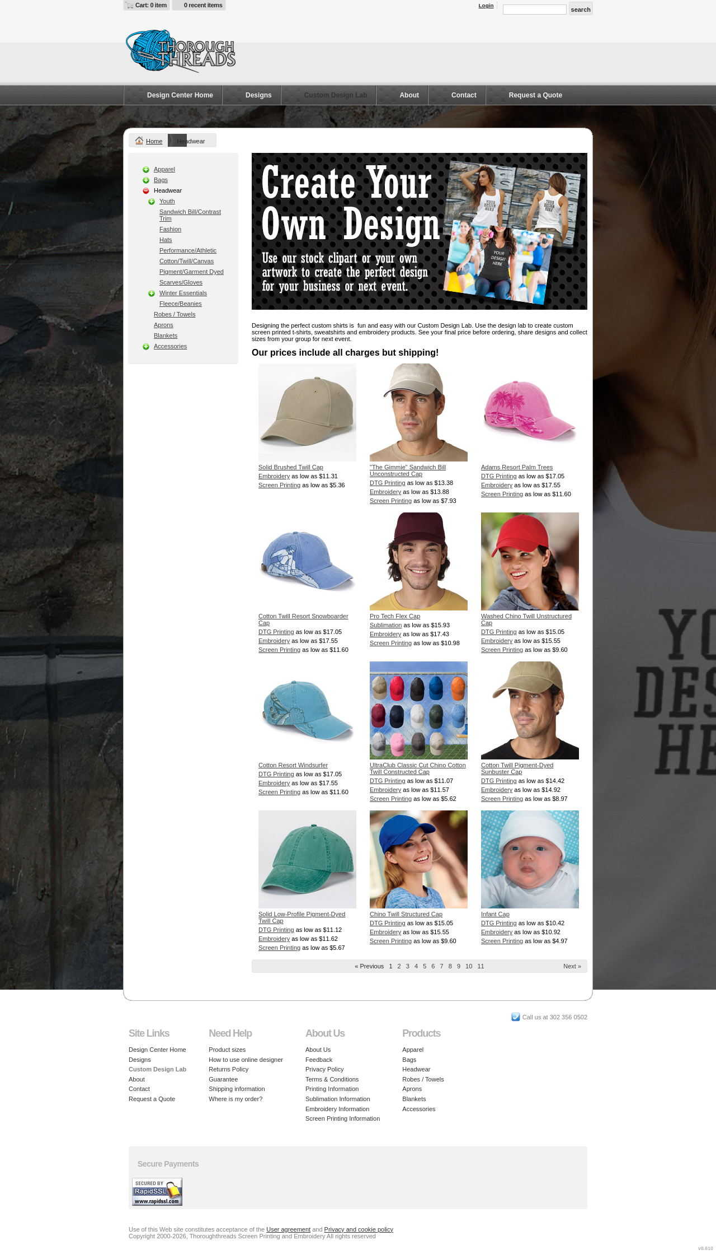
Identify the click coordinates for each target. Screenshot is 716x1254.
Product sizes (227, 1049)
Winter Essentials (183, 293)
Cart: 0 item (151, 5)
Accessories (170, 346)
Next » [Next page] (572, 966)
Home (154, 141)
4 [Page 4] (416, 966)
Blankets (165, 335)
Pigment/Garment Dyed (191, 271)
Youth (167, 201)
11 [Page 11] (480, 966)
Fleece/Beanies (180, 303)
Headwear (416, 1069)
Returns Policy (228, 1069)
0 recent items (203, 5)
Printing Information (332, 1088)
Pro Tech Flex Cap (395, 616)
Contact (464, 95)
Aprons (163, 324)
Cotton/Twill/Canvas (186, 261)
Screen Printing (279, 485)
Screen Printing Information (342, 1118)
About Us (318, 1049)
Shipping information (237, 1088)
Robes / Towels (174, 314)
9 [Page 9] (458, 966)
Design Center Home (180, 95)
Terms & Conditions (332, 1079)
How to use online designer (246, 1059)
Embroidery (274, 476)
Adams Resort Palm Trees (517, 467)
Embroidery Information (337, 1109)
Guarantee (223, 1079)
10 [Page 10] (468, 966)
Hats (165, 239)
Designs (259, 95)
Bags (161, 179)
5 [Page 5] (424, 966)
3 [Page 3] (407, 966)
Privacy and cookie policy (359, 1229)
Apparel (164, 169)
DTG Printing (388, 482)
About (409, 95)
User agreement (288, 1229)
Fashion (170, 229)
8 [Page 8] (450, 966)
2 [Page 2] (399, 966)
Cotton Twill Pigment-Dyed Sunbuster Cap (517, 768)
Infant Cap (495, 914)
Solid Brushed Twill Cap (290, 467)
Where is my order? (235, 1098)
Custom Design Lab (336, 95)
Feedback (318, 1059)
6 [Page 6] (433, 966)
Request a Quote (535, 95)
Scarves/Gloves (180, 282)
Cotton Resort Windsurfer (293, 765)
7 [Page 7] (442, 966)
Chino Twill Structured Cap (406, 914)
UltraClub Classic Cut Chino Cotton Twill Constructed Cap (418, 768)
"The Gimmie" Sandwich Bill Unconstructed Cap (408, 470)
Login (486, 5)
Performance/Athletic (187, 250)
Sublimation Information (337, 1098)
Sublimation (386, 625)
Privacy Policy (324, 1069)
